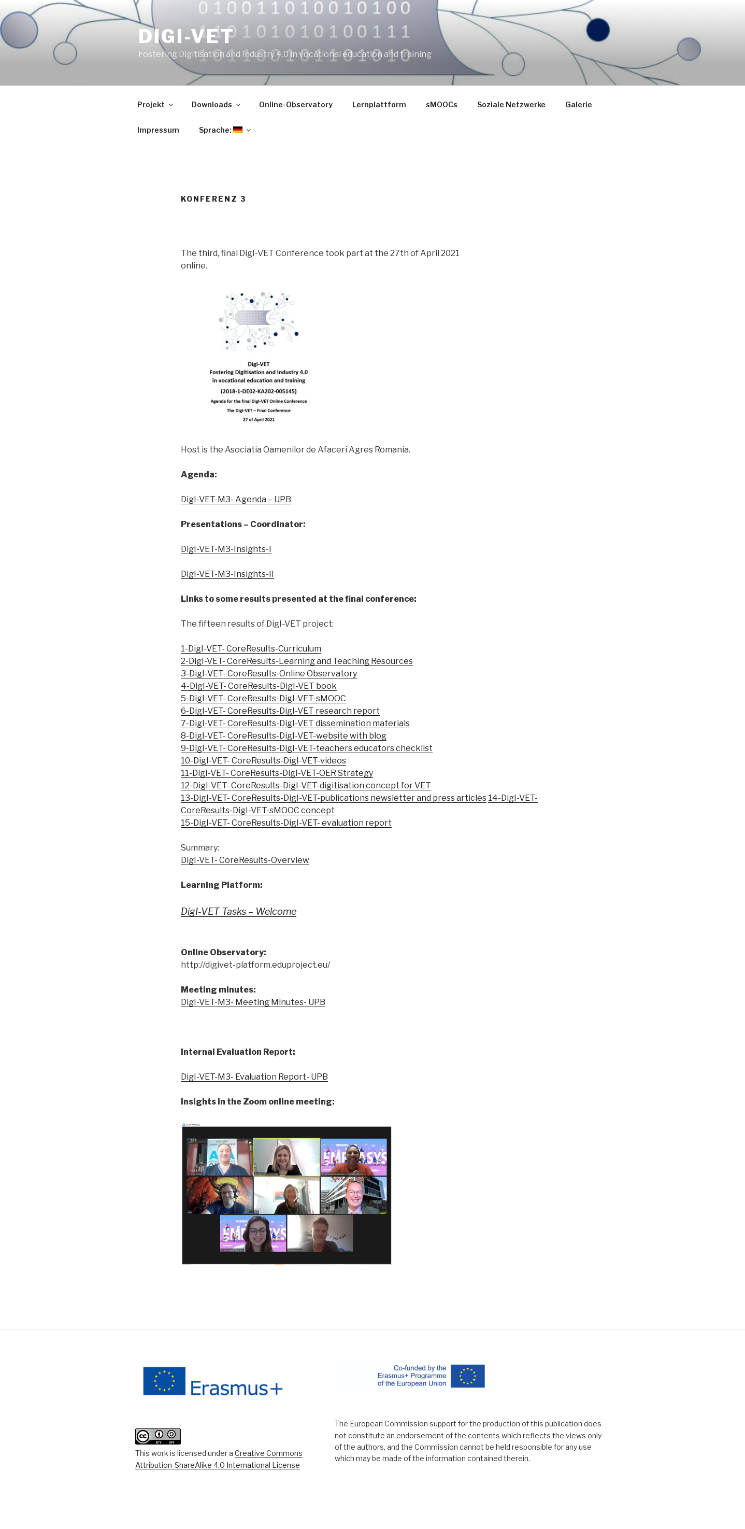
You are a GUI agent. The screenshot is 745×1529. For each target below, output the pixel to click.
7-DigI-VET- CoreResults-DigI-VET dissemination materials (295, 723)
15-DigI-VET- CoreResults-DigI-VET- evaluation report (286, 823)
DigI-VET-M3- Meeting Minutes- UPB (253, 1002)
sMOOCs (441, 104)
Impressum (158, 129)
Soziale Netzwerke (511, 104)
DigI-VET (186, 36)
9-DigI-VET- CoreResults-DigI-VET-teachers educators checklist (307, 748)
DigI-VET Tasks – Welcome (238, 911)
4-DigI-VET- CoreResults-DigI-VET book (259, 686)
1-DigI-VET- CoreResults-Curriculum (251, 649)
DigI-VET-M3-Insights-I (226, 549)
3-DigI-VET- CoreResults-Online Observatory (269, 673)
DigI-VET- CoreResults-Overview (245, 860)
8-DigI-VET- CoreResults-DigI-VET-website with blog (283, 736)
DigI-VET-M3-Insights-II (227, 574)
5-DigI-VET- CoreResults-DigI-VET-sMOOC (263, 698)
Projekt (156, 104)
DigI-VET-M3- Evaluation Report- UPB (254, 1077)
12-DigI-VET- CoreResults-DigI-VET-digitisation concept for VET (306, 785)
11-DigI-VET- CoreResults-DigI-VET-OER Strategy (277, 773)
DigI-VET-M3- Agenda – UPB (236, 499)
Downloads (217, 104)
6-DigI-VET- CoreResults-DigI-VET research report (280, 711)
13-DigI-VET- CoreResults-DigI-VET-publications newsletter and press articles (333, 798)
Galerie (578, 104)
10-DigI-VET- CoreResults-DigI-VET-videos (263, 761)
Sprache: (225, 129)
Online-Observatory (296, 104)
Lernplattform (379, 104)
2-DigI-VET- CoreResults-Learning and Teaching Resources (297, 661)
